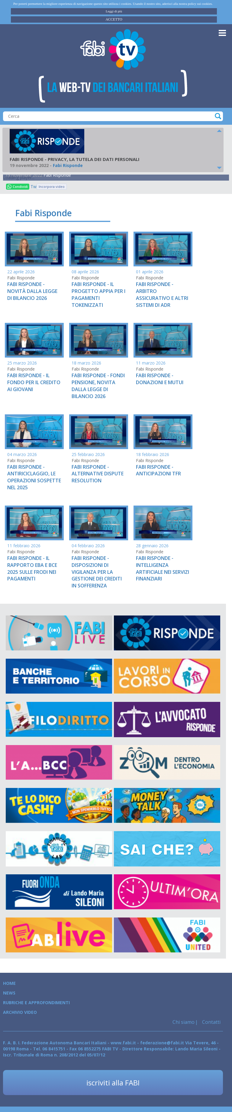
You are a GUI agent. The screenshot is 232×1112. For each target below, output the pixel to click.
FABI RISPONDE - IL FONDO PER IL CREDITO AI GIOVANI (33, 382)
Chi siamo (183, 1022)
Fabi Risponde (57, 175)
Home (9, 983)
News (9, 993)
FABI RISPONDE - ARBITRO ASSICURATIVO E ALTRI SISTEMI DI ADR (162, 294)
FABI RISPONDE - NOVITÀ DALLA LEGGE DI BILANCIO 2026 (32, 291)
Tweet (34, 186)
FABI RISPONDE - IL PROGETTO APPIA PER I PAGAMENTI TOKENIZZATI (98, 294)
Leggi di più (114, 11)
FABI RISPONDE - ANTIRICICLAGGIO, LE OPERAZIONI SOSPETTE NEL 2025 (34, 477)
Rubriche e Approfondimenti (36, 1002)
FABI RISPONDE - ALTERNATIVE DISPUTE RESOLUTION (98, 474)
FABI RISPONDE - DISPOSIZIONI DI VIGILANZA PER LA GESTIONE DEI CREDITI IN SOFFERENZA (97, 572)
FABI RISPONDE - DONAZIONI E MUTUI (159, 379)
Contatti (211, 1022)
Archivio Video (20, 1012)
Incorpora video (52, 186)
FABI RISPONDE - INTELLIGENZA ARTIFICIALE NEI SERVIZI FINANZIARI (162, 568)
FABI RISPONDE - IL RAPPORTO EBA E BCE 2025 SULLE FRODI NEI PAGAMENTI (32, 568)
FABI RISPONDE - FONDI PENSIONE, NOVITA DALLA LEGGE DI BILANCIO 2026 (98, 386)
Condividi (17, 186)
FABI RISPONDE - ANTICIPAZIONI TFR (158, 470)
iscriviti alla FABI (113, 1083)
